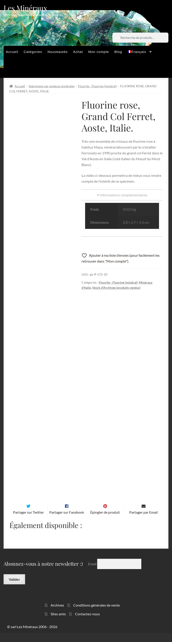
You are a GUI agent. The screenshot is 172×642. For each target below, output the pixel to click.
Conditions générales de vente (96, 614)
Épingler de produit (105, 521)
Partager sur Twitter (28, 521)
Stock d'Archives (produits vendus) (116, 287)
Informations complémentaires (122, 195)
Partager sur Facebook (66, 521)
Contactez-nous (87, 622)
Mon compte (98, 52)
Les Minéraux (25, 8)
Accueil (12, 52)
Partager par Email (143, 521)
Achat (78, 52)
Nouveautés (57, 52)
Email (92, 572)
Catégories (33, 52)
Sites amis (58, 622)
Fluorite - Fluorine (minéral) (97, 86)
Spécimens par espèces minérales (52, 86)
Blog (118, 52)
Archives (57, 614)
